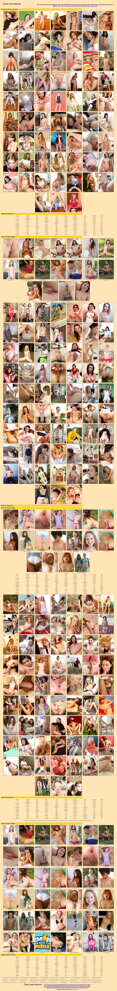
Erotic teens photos (66, 301)
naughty (66, 226)
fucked (37, 226)
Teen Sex (50, 572)
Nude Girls (10, 931)
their (94, 228)
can (28, 223)
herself (46, 234)
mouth (65, 223)
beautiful (17, 226)
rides (75, 234)
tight (102, 215)
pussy (75, 230)
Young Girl (34, 572)
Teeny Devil (42, 551)
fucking (37, 228)
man (66, 222)
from (37, 223)
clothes (27, 226)
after (17, 217)
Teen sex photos (90, 280)
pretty (75, 229)
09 (64, 820)
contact (76, 989)
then (94, 230)
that (94, 225)
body (28, 217)
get (37, 230)
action (17, 215)
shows (84, 225)
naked (66, 225)
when (101, 228)
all (17, 218)
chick (27, 225)
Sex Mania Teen (10, 258)
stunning (85, 234)
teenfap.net (74, 931)
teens (94, 223)
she (85, 221)
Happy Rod (58, 280)
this (94, 234)
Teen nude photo (50, 301)
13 (82, 820)
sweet (94, 218)
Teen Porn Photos (97, 977)
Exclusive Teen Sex (58, 551)
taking (94, 221)
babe (17, 225)
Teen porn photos (58, 258)
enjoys (37, 218)
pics (75, 221)
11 (73, 820)
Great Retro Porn (45, 982)
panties (75, 215)
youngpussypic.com (90, 952)
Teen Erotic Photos (24, 977)
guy (46, 223)
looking (56, 234)
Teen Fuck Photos (15, 977)
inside (56, 223)
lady (57, 228)
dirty (37, 215)
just (56, 226)
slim (85, 228)
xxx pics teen (10, 280)
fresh (37, 222)
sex (85, 218)
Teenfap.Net (54, 982)
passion (75, 217)
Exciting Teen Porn (82, 572)
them (94, 229)
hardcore (46, 228)
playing (75, 223)
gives (46, 217)
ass (17, 222)
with (102, 233)
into (57, 225)
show (85, 222)
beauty (17, 228)
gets (37, 232)
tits (101, 218)
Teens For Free (54, 977)
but (28, 221)
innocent (57, 222)
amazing (17, 219)
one (66, 233)
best (17, 232)
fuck (37, 225)
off (66, 232)
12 (78, 820)
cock (28, 228)
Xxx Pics (63, 979)
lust (66, 218)
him (56, 215)
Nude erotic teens (90, 258)
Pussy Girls (106, 952)
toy (101, 219)
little (57, 232)
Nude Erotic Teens (35, 980)
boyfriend (28, 218)
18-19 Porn (42, 952)
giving (46, 218)
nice (66, 228)
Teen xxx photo (10, 529)
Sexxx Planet (6, 977)
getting (37, 233)
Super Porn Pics (35, 979)
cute (28, 230)
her (46, 233)
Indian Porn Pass (97, 982)
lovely (66, 215)
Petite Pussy (106, 551)
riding (85, 215)
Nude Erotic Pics (55, 980)
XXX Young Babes (74, 551)
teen (94, 222)
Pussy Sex (66, 572)
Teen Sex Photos (45, 979)
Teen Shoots (106, 931)
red (75, 233)
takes (94, 219)
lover (66, 217)
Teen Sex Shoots (26, 551)
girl (37, 234)
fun (37, 229)
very (102, 222)
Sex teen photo (26, 258)
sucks (94, 217)
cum (28, 229)
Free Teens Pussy (64, 977)
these (94, 232)
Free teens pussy (42, 258)
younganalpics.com (26, 952)
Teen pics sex (42, 280)
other (66, 234)
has (46, 229)
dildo (28, 234)
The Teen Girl (10, 952)
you (102, 234)
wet (102, 226)
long (57, 233)
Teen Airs (34, 301)
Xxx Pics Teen (85, 977)
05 (46, 820)
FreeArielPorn (58, 952)
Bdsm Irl (6, 980)
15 (92, 820)
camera (27, 222)
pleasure (75, 225)
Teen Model (90, 931)
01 (28, 820)
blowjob (28, 215)
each (37, 217)
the (94, 226)
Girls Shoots (90, 551)
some (85, 229)
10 (69, 820)
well (102, 225)
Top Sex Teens (82, 301)
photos (75, 219)
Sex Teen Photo (44, 977)
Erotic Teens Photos (65, 980)
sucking (94, 215)
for (37, 221)
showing (85, 223)
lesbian (56, 230)
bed (17, 229)
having (46, 232)
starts (85, 230)
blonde (17, 234)
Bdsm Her (13, 980)
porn (75, 226)
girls (47, 215)
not (66, 229)
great (46, 222)
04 (41, 820)
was (102, 223)
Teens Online (74, 529)
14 (87, 820)
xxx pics (106, 280)
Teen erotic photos (106, 258)
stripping (85, 232)
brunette (28, 219)
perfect (75, 218)
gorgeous (46, 221)
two (102, 221)
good (46, 219)
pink (75, 222)
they (94, 233)
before (17, 230)
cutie (28, 232)
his (56, 217)
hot (56, 219)
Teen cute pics (74, 280)
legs (57, 229)
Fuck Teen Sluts (42, 529)
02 (32, 820)
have (46, 230)
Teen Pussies (106, 529)
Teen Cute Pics (96, 979)
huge (56, 221)
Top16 (10, 551)
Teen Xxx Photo (75, 979)
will (102, 232)
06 (50, 820)
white (101, 230)
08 (60, 820)
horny (56, 218)
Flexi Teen (90, 529)
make (66, 219)
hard (47, 226)
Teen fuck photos (74, 258)
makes (65, 221)
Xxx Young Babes (97, 980)
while (102, 229)
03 (37, 820)
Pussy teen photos (26, 280)
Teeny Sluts (58, 529)
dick (28, 233)
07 (55, 820)
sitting (84, 226)
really (75, 232)
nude (66, 230)
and (17, 221)
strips (85, 233)
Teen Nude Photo (55, 979)
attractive (17, 223)
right (85, 217)
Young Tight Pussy (74, 952)
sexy (85, 219)
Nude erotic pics (26, 529)
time (102, 217)
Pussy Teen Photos (76, 977)
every (37, 219)
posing (75, 228)
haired (46, 225)
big (17, 233)
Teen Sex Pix (42, 931)
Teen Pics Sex (24, 979)
